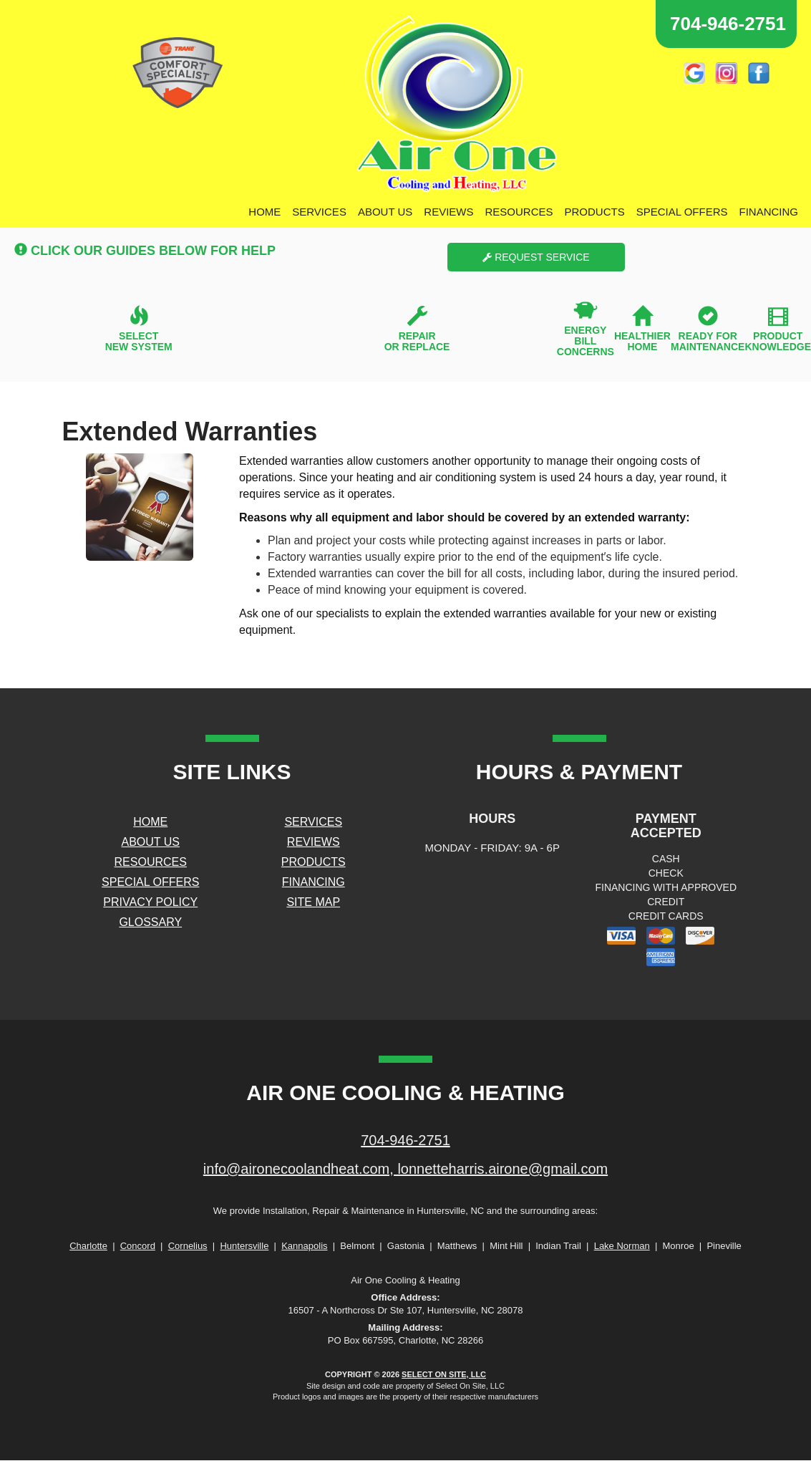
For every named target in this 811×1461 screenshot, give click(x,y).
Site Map (313, 902)
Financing (769, 212)
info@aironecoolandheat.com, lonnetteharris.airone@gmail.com (405, 1169)
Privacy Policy (150, 902)
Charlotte (88, 1245)
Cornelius (188, 1245)
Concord (137, 1245)
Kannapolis (304, 1245)
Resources (519, 212)
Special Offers (682, 212)
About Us (385, 212)
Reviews (448, 212)
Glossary (150, 922)
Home (264, 212)
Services (319, 212)
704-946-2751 (405, 1140)
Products (595, 212)
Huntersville (244, 1245)
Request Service (535, 257)
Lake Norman (622, 1245)
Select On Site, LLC (444, 1374)
